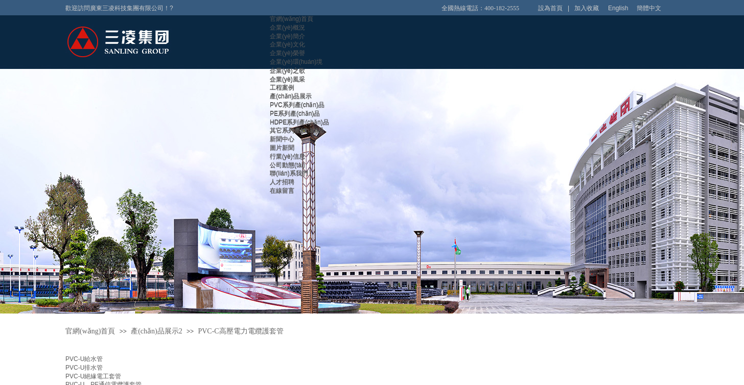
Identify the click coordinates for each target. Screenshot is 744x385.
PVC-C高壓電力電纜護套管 (240, 331)
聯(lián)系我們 (289, 173)
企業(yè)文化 (287, 44)
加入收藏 (586, 8)
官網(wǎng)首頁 (291, 18)
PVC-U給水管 (84, 359)
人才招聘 (282, 181)
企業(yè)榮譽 (287, 53)
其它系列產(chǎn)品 (297, 130)
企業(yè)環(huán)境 (296, 61)
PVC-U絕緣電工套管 (93, 376)
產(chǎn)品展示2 (156, 331)
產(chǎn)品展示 (291, 96)
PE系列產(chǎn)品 (295, 113)
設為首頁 (550, 8)
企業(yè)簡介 (287, 36)
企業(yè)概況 (287, 27)
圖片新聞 (282, 147)
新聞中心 (282, 138)
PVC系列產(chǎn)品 (297, 104)
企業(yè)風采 (287, 79)
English (618, 8)
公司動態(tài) (287, 165)
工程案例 (282, 87)
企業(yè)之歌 (287, 70)
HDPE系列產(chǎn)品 (299, 122)
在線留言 (282, 190)
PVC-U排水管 (84, 367)
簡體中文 (649, 8)
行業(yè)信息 (287, 156)
